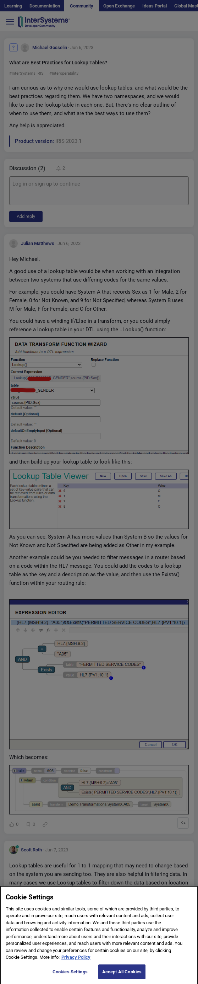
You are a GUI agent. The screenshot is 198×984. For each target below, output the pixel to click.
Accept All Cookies (122, 976)
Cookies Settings (70, 976)
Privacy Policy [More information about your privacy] (75, 961)
